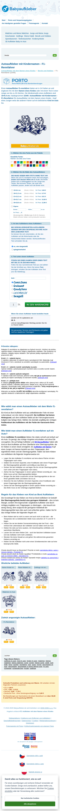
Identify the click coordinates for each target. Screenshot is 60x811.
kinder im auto (32, 661)
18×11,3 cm (17, 193)
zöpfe (47, 663)
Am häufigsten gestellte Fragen (14, 23)
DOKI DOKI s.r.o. (47, 708)
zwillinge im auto (10, 661)
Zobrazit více (6, 371)
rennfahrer (23, 665)
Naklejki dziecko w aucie (32, 775)
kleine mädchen (17, 663)
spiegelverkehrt (19, 249)
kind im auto (21, 661)
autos (34, 665)
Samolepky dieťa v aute (32, 763)
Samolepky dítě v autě (31, 755)
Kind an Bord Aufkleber (31, 788)
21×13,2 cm (17, 196)
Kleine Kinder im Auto (10, 567)
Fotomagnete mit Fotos (14, 726)
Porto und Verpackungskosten (20, 20)
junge (26, 663)
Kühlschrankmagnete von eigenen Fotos (39, 726)
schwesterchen (17, 668)
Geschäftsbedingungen (12, 721)
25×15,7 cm (17, 199)
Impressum (30, 723)
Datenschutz (26, 721)
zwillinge (33, 668)
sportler (16, 665)
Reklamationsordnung (47, 721)
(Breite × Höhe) (29, 190)
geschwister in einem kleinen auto (30, 666)
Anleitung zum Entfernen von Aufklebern (35, 718)
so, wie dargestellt (20, 246)
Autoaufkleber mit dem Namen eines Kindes (18, 71)
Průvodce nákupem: (9, 346)
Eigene (15, 206)
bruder (26, 668)
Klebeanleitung (14, 718)
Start (4, 20)
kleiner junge (39, 663)
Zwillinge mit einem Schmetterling (46, 567)
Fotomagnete (34, 23)
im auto (46, 666)
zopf (51, 663)
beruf (10, 665)
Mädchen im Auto (9, 592)
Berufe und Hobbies (45, 71)
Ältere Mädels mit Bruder (27, 567)
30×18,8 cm (17, 202)
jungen (31, 663)
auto (29, 665)
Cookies (35, 721)
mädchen (41, 661)
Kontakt (45, 23)
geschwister (12, 666)
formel (39, 665)
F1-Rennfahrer (9, 622)
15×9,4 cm (17, 190)
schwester (7, 668)
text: (13, 278)
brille (6, 665)
